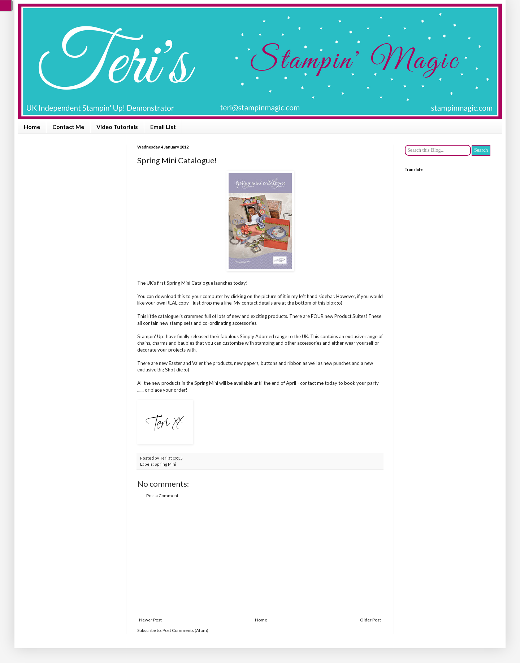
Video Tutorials (117, 126)
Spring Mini (165, 464)
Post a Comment (162, 495)
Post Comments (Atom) (185, 630)
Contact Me (68, 126)
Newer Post (150, 620)
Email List (163, 126)
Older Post (370, 620)
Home (32, 126)
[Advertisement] (260, 557)
